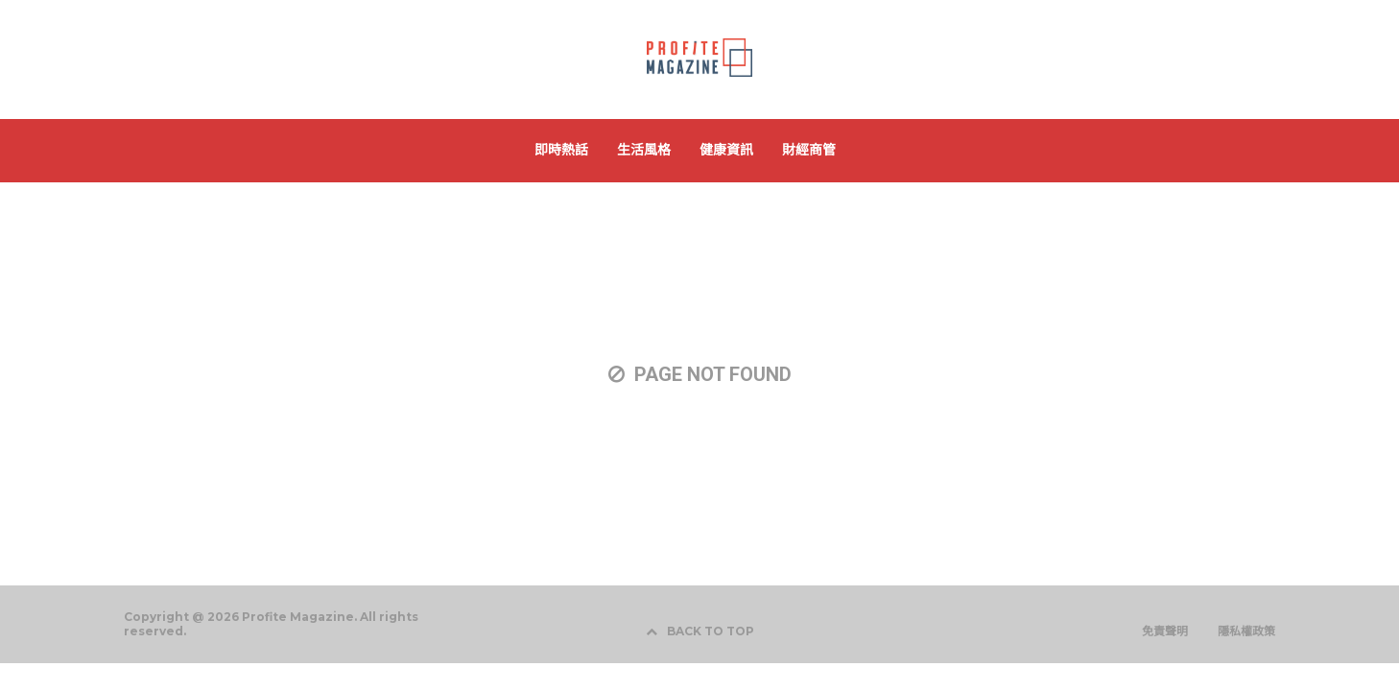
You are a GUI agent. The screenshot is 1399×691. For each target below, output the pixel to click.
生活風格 (644, 149)
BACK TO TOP (700, 631)
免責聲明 (1165, 631)
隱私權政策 (1246, 631)
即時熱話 (561, 149)
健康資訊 (726, 149)
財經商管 (809, 149)
